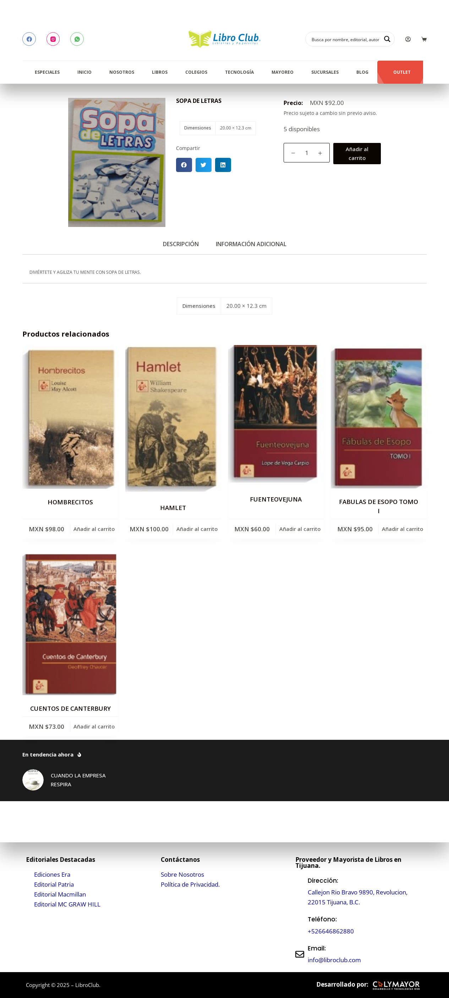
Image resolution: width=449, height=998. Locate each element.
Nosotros (121, 72)
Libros (160, 72)
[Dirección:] (299, 891)
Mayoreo (283, 72)
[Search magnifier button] (387, 39)
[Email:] (299, 954)
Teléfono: (322, 919)
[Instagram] (53, 39)
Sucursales (325, 72)
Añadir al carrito (357, 153)
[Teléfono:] (299, 925)
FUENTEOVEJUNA (276, 499)
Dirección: (323, 880)
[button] (184, 165)
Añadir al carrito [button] (94, 528)
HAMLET (173, 508)
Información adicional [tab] (251, 244)
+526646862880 (331, 931)
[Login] (408, 39)
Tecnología (239, 72)
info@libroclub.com (334, 960)
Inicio (84, 72)
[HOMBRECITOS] (70, 417)
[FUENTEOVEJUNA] (276, 415)
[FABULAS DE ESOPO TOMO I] (379, 416)
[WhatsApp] (77, 39)
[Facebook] (29, 39)
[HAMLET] (173, 419)
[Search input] (345, 39)
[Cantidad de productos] (307, 152)
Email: (317, 948)
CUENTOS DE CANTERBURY (70, 708)
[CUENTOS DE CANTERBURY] (70, 624)
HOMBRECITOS (70, 502)
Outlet (402, 72)
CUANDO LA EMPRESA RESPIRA (78, 780)
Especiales (47, 72)
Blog (362, 72)
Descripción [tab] (181, 244)
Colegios (196, 72)
